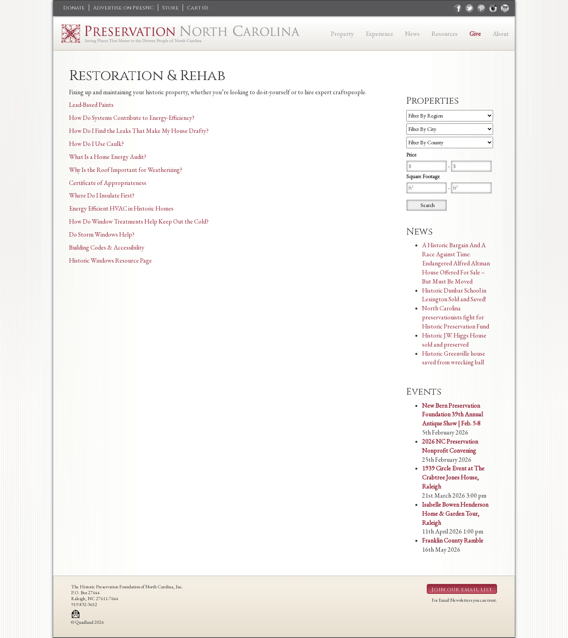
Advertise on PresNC (123, 7)
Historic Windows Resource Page (110, 260)
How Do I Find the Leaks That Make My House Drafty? (139, 131)
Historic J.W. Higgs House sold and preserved (454, 340)
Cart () (197, 7)
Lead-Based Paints (91, 105)
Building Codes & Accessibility (106, 247)
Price (411, 154)
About (501, 34)
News (412, 34)
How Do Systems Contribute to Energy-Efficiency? (131, 118)
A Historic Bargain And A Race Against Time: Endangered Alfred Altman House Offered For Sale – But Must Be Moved (456, 263)
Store (170, 7)
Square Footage (423, 176)
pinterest (481, 8)
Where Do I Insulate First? (102, 195)
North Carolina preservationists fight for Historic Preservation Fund (455, 317)
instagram (493, 8)
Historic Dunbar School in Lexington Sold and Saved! (454, 295)
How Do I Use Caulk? (96, 144)
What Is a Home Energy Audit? (107, 157)
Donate (74, 7)
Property (342, 34)
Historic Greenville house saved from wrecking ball (453, 358)
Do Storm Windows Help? (102, 234)
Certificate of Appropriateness (107, 183)
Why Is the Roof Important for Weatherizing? (125, 170)
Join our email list (462, 589)
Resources (445, 34)
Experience (379, 34)
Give (475, 34)
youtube (505, 8)
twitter (469, 8)
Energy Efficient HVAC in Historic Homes (121, 208)
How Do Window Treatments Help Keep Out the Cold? (139, 221)
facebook (458, 8)
